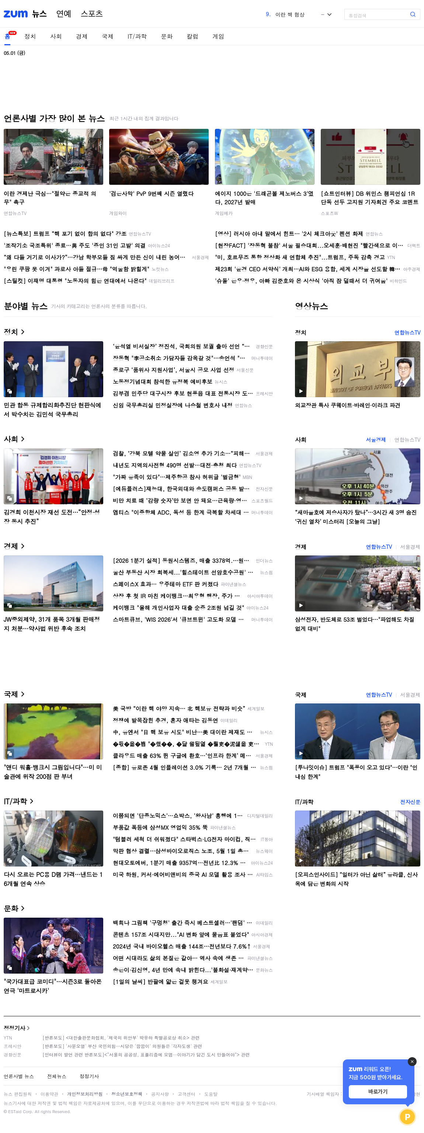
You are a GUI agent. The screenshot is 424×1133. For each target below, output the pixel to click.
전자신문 (410, 801)
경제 (82, 36)
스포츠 (92, 14)
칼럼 (192, 36)
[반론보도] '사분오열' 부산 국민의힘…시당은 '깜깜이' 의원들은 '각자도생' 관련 (122, 1046)
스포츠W (329, 213)
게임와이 (118, 213)
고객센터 (186, 1094)
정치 (30, 36)
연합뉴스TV (15, 213)
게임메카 (224, 213)
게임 (218, 36)
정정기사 (14, 1028)
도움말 (211, 1094)
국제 (108, 36)
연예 (63, 14)
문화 (167, 36)
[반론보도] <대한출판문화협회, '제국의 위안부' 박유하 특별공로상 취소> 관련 (121, 1037)
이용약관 (49, 1094)
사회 (56, 36)
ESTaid (14, 1111)
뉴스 (39, 14)
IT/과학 (137, 36)
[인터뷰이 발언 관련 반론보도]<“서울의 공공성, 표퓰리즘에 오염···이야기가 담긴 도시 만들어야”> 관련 (146, 1054)
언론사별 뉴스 (19, 1076)
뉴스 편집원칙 (18, 1094)
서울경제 (376, 439)
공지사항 (160, 1094)
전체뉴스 (56, 1076)
